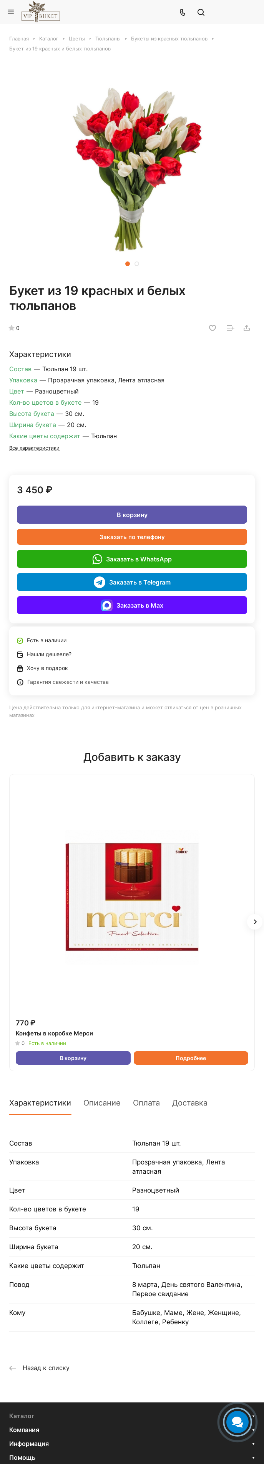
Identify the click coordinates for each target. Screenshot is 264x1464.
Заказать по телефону (132, 537)
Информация (29, 1443)
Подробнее (191, 1058)
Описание (102, 1102)
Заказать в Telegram (132, 582)
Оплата (146, 1102)
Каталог (21, 1416)
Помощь (22, 1457)
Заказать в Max (132, 605)
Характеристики (40, 1102)
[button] (127, 263)
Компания (24, 1430)
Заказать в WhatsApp (132, 559)
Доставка (190, 1102)
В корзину (132, 515)
